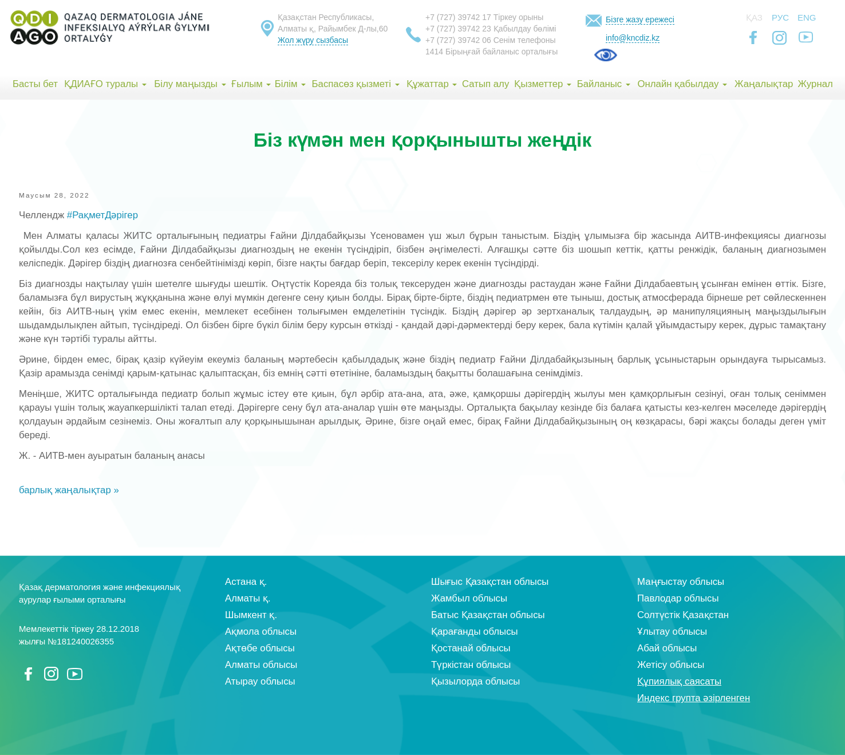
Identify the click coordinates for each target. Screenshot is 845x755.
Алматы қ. (248, 598)
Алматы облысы (261, 664)
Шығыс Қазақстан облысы (489, 581)
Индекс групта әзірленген (693, 698)
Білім (290, 83)
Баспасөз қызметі (356, 83)
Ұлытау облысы (672, 631)
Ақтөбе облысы (260, 648)
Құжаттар (431, 83)
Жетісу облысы (670, 664)
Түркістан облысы (471, 664)
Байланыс (603, 83)
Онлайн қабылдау (682, 83)
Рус (780, 17)
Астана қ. (246, 581)
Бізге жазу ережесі (640, 19)
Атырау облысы (260, 681)
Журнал (815, 83)
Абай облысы (667, 648)
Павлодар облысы (677, 598)
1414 (434, 51)
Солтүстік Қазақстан (683, 614)
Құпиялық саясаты (679, 681)
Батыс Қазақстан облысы (488, 614)
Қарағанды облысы (474, 631)
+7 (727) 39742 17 (458, 17)
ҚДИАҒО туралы (105, 83)
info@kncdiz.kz (633, 37)
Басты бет (35, 83)
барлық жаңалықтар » (69, 490)
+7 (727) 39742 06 (458, 40)
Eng (806, 17)
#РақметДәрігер (102, 215)
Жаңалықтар (764, 83)
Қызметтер (542, 83)
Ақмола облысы (261, 631)
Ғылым (251, 83)
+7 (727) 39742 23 (458, 28)
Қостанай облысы (471, 648)
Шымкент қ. (251, 614)
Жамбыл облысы (469, 598)
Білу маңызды (190, 83)
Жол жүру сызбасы (313, 40)
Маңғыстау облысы (680, 581)
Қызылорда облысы (475, 681)
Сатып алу (485, 83)
